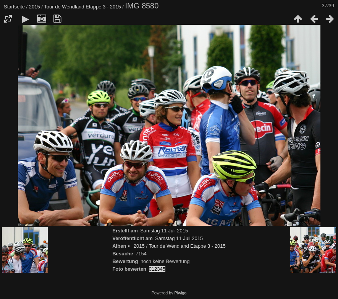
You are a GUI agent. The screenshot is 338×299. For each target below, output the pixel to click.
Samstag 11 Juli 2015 (164, 231)
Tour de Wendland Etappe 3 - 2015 (82, 7)
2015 (34, 7)
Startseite (14, 7)
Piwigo (181, 293)
